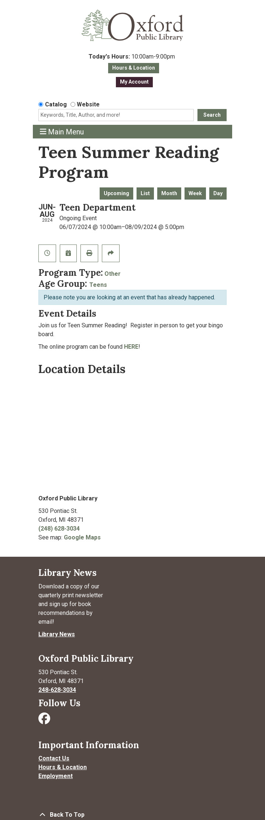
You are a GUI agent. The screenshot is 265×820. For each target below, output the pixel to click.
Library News (56, 634)
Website (88, 104)
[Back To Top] (132, 815)
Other (112, 273)
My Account (134, 82)
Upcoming (116, 193)
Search (212, 115)
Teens (98, 284)
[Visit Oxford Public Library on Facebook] (45, 720)
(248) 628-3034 (59, 528)
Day (218, 193)
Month (169, 193)
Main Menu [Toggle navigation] (62, 131)
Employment (55, 776)
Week (195, 193)
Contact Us (53, 758)
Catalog (56, 104)
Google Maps (82, 537)
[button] (131, 56)
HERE (131, 346)
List (145, 193)
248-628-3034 (57, 689)
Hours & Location (133, 68)
